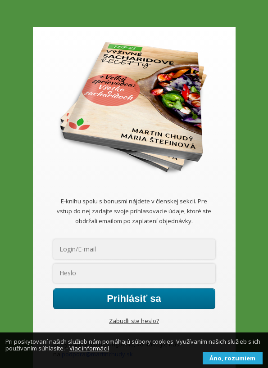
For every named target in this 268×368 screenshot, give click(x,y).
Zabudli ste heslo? (134, 321)
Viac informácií (89, 348)
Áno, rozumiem (232, 358)
